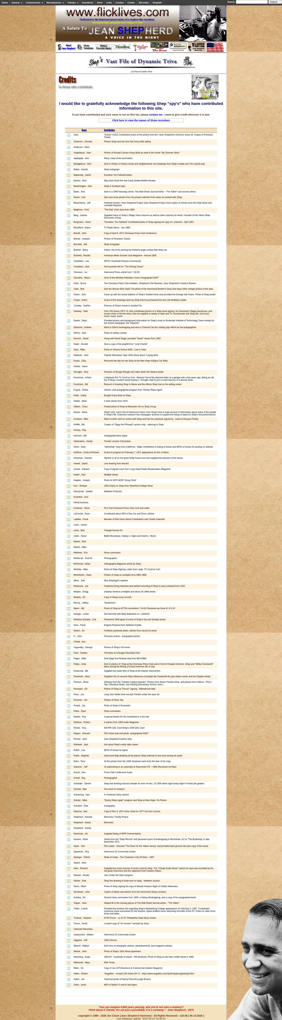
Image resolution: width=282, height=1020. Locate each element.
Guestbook (87, 2)
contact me (155, 114)
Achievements (34, 2)
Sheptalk (157, 2)
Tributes (73, 2)
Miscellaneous (55, 2)
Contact (120, 2)
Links (109, 2)
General (17, 2)
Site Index (144, 2)
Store (100, 2)
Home (5, 2)
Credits (131, 2)
